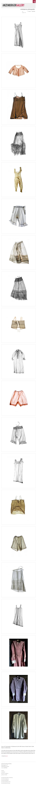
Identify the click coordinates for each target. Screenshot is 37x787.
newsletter (3, 772)
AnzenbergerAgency (5, 778)
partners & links (4, 774)
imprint (2, 770)
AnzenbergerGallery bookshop (7, 777)
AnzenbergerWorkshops (5, 783)
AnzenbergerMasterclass (5, 781)
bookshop (33, 11)
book (7, 756)
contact (29, 11)
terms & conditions (4, 773)
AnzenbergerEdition (5, 780)
